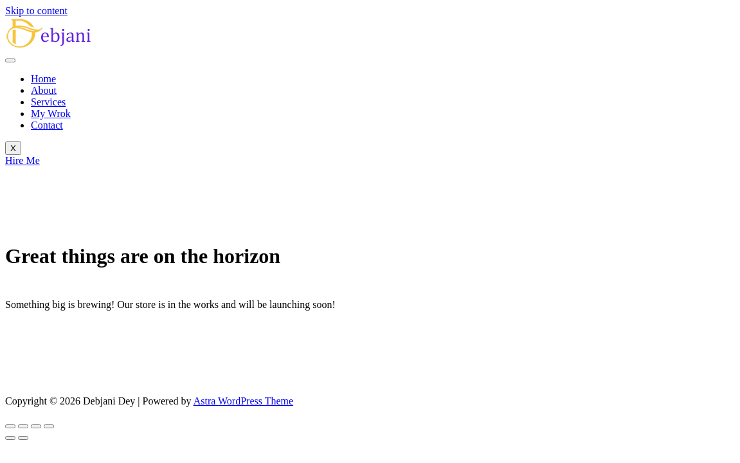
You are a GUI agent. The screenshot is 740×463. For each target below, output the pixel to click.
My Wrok (51, 113)
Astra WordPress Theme (243, 400)
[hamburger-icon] (10, 60)
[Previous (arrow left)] (10, 438)
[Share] (36, 426)
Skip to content (36, 10)
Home (43, 78)
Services (48, 101)
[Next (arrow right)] (23, 438)
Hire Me (22, 160)
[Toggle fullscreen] (23, 426)
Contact (47, 125)
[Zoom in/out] (10, 426)
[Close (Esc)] (49, 426)
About (44, 90)
